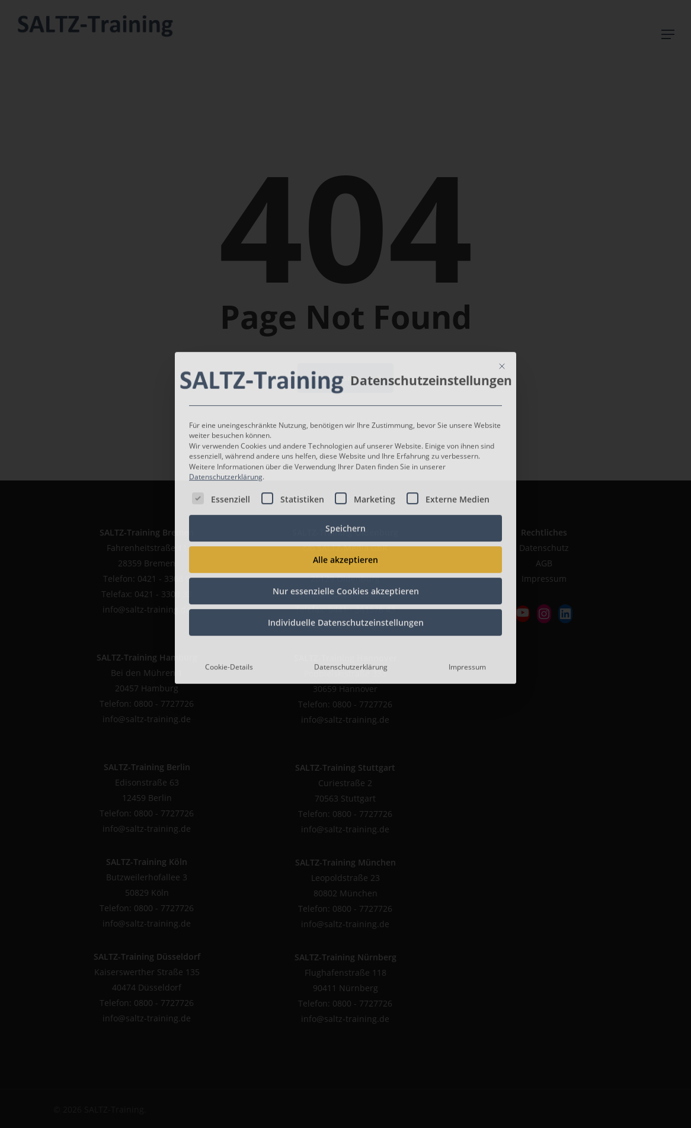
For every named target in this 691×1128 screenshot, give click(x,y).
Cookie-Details (229, 599)
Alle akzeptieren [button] (345, 492)
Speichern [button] (345, 460)
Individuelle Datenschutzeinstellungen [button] (346, 554)
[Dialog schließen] (501, 298)
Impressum (467, 599)
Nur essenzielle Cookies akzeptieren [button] (346, 523)
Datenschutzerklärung (226, 410)
